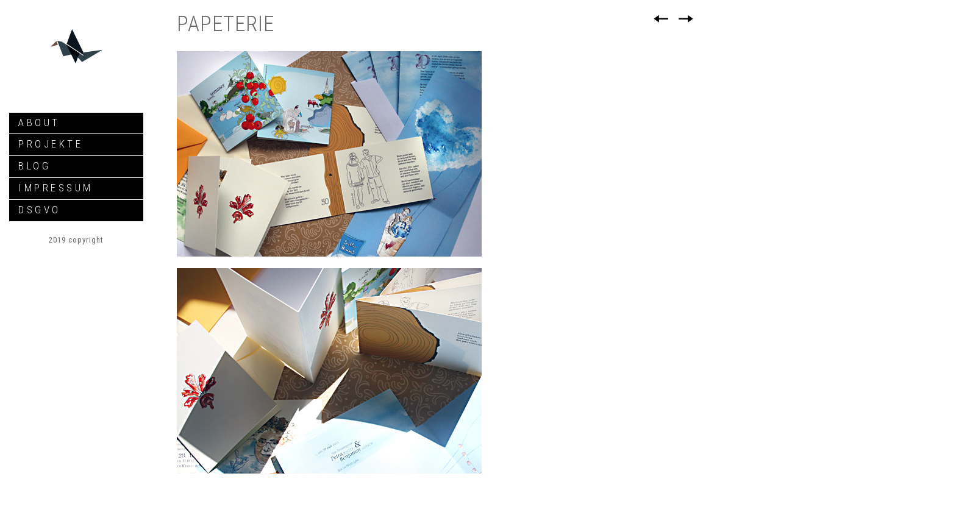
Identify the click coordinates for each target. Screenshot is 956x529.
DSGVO (39, 210)
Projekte (50, 144)
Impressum (55, 188)
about (39, 122)
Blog (34, 166)
